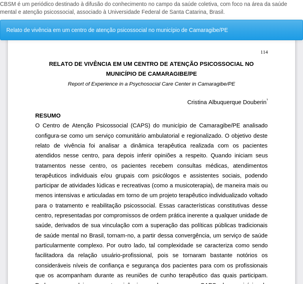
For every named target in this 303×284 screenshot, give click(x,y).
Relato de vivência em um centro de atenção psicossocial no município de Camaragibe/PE (117, 30)
